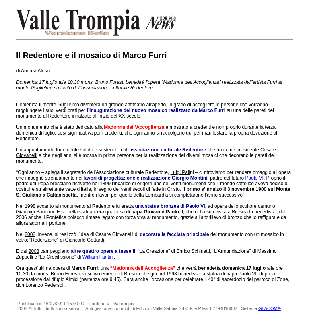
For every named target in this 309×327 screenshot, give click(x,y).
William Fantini (98, 257)
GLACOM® (269, 308)
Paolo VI (254, 178)
